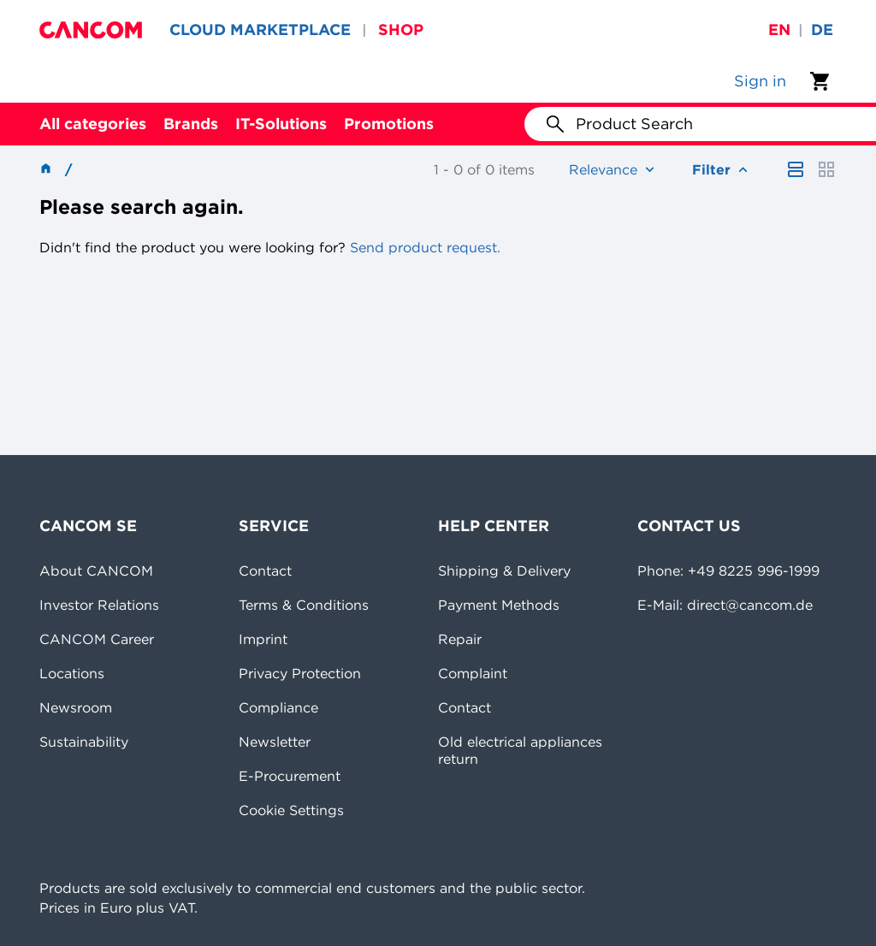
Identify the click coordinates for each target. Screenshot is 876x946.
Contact (265, 570)
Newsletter (275, 741)
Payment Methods (498, 604)
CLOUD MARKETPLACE (260, 29)
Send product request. (423, 247)
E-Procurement (289, 775)
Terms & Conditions (304, 604)
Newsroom (75, 707)
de (822, 29)
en (779, 29)
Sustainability (83, 741)
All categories (92, 123)
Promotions (389, 123)
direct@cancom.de (750, 604)
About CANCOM (96, 570)
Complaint (472, 673)
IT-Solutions (281, 123)
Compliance (278, 707)
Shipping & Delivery (504, 570)
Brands (190, 123)
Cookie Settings (291, 810)
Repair (460, 638)
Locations (71, 673)
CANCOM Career (96, 638)
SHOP (400, 29)
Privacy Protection (300, 673)
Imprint (263, 638)
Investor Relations (99, 604)
